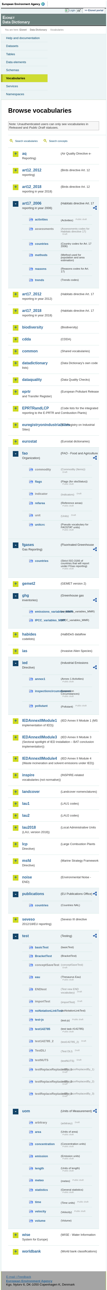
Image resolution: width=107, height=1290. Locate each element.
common (30, 351)
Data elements (16, 62)
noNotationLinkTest (47, 1010)
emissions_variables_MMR (47, 611)
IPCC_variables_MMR (47, 620)
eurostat (29, 441)
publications (33, 894)
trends (39, 280)
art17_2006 (31, 203)
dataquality (32, 380)
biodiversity (32, 327)
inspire (28, 775)
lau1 (26, 804)
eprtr (26, 392)
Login (72, 10)
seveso (28, 919)
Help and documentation (23, 38)
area (38, 1132)
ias (24, 651)
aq (24, 153)
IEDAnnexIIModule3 (39, 737)
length (39, 1168)
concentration (45, 1144)
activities (41, 219)
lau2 (26, 815)
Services (12, 86)
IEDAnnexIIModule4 (39, 758)
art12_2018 (31, 187)
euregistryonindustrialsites (41, 425)
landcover (31, 792)
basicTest (41, 947)
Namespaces (15, 94)
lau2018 (29, 827)
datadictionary (35, 363)
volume (40, 1220)
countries (41, 244)
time (38, 1202)
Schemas (12, 70)
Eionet (23, 30)
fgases (28, 545)
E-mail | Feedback (18, 1277)
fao (25, 453)
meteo (39, 1180)
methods (41, 255)
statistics (41, 1190)
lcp (25, 844)
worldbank (31, 1251)
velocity (40, 1211)
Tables (10, 54)
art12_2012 (31, 170)
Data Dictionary (38, 30)
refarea (40, 503)
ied (25, 663)
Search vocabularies (26, 141)
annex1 (40, 679)
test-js (39, 1019)
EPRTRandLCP (35, 408)
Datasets (12, 46)
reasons (40, 269)
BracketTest (43, 956)
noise (27, 877)
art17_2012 (31, 294)
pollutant (41, 706)
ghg (25, 595)
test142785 (42, 1029)
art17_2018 (31, 311)
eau (37, 977)
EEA (25, 4)
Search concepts (58, 141)
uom (26, 1111)
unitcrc (40, 524)
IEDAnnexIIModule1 (39, 721)
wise (26, 1235)
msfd (26, 861)
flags (38, 481)
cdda (26, 339)
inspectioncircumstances (47, 691)
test (25, 936)
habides (29, 634)
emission (41, 1156)
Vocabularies (15, 78)
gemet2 (28, 583)
